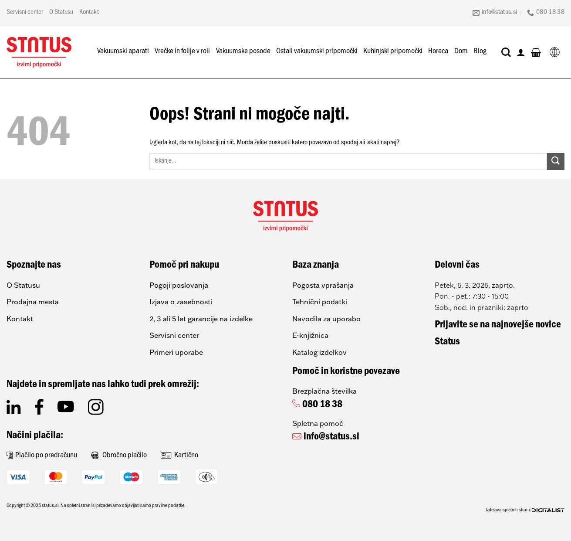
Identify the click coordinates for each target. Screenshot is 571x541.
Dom (461, 52)
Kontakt (89, 12)
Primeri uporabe (176, 352)
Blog (480, 52)
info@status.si (331, 437)
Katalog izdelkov (319, 352)
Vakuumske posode (243, 52)
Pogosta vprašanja (323, 285)
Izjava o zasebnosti (180, 301)
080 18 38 (322, 405)
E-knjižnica (310, 335)
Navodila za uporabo (326, 318)
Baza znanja (315, 266)
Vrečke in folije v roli (182, 52)
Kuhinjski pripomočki (392, 52)
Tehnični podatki (319, 301)
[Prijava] (521, 52)
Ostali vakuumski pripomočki (317, 52)
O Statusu (61, 12)
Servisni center (25, 12)
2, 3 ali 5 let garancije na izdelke (201, 318)
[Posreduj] (555, 161)
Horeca (438, 52)
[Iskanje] (506, 52)
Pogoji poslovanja (178, 285)
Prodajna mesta (33, 301)
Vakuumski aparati (123, 52)
